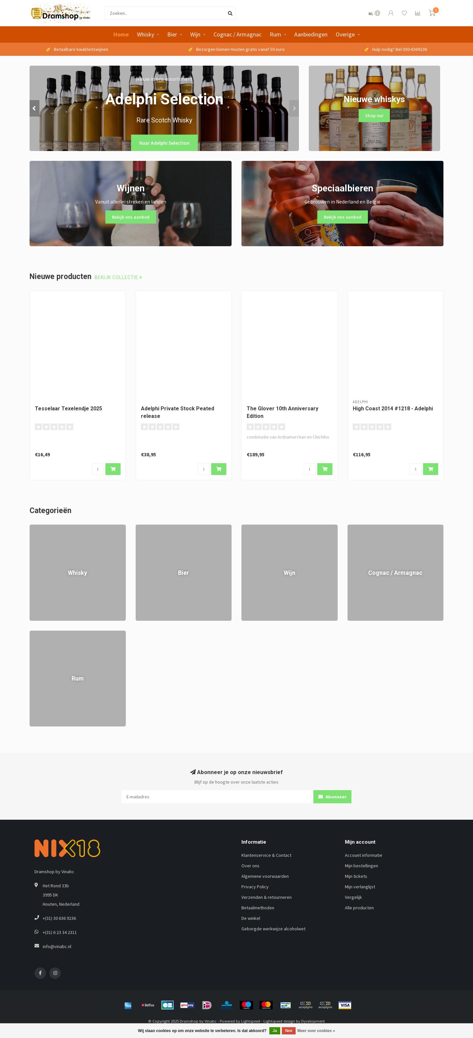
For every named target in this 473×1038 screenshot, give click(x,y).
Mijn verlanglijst (360, 887)
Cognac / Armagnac (237, 34)
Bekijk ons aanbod (130, 217)
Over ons (250, 866)
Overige (345, 34)
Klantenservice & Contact (266, 855)
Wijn (195, 34)
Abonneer (332, 797)
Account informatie (363, 855)
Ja (275, 1030)
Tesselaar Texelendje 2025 (68, 408)
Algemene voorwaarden (265, 876)
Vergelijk (353, 897)
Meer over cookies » (316, 1030)
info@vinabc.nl (57, 946)
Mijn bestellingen (361, 866)
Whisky (145, 34)
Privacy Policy (255, 887)
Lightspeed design (279, 1021)
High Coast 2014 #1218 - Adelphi (393, 408)
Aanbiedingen (310, 34)
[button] (34, 108)
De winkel (250, 918)
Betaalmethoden (257, 908)
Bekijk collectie (118, 277)
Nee (288, 1030)
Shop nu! (374, 116)
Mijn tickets (356, 876)
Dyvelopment (313, 1021)
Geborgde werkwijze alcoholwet (273, 929)
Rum (275, 34)
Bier (172, 34)
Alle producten (359, 908)
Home (121, 34)
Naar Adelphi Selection (164, 143)
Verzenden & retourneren (266, 897)
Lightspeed (250, 1021)
